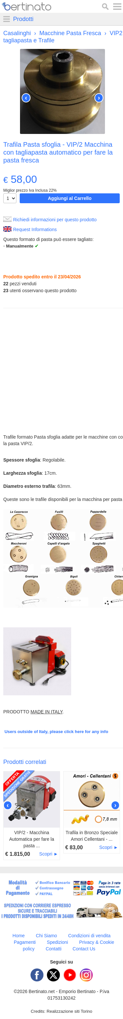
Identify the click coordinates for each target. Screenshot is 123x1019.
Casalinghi (17, 33)
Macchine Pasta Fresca (70, 33)
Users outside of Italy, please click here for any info (56, 731)
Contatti (53, 948)
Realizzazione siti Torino (69, 1011)
